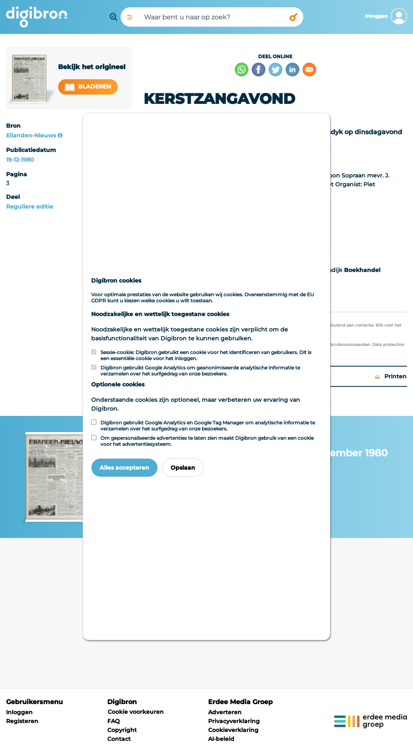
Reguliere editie (29, 206)
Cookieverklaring (233, 730)
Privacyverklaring (234, 721)
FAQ (113, 721)
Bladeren (88, 87)
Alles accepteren (124, 467)
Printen (391, 376)
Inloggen (19, 712)
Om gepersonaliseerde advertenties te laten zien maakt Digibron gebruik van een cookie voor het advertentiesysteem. (207, 441)
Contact (119, 738)
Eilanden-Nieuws (31, 135)
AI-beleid (221, 738)
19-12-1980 (20, 159)
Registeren (22, 721)
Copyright (122, 730)
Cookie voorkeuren (136, 711)
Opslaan (183, 467)
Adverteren (225, 712)
